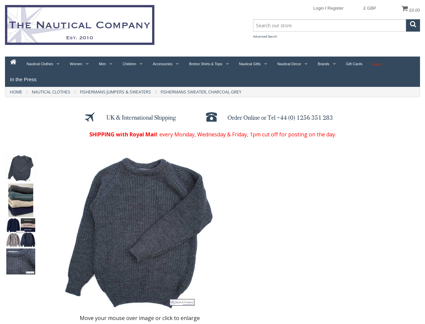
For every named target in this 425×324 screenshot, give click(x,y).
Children (129, 64)
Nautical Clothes (40, 64)
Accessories (162, 64)
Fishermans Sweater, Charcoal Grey (201, 92)
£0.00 (410, 9)
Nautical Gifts (250, 64)
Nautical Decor (289, 64)
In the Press (23, 79)
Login (318, 8)
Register (335, 8)
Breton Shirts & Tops (205, 64)
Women (76, 64)
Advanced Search (265, 36)
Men (102, 64)
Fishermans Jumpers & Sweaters (115, 92)
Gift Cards (354, 64)
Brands (323, 64)
